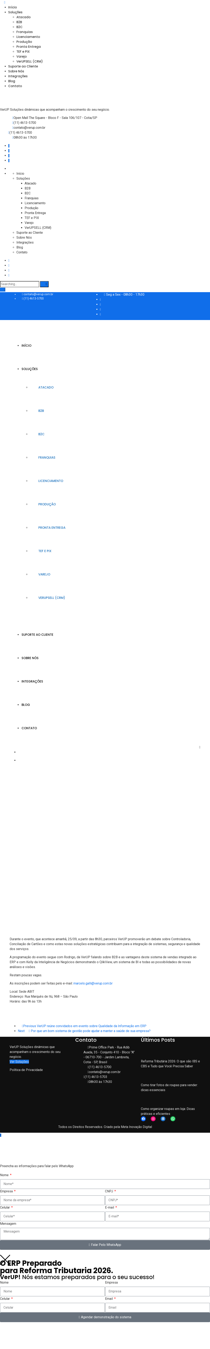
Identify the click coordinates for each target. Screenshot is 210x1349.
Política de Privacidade (26, 1070)
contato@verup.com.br (29, 128)
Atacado (23, 17)
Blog (11, 81)
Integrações (18, 76)
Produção (24, 42)
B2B (19, 22)
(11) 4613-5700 (25, 123)
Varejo (21, 56)
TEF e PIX (23, 51)
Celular (5, 1207)
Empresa (7, 1191)
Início (12, 7)
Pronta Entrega (28, 46)
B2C (19, 27)
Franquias (24, 32)
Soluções (15, 12)
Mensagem (8, 1224)
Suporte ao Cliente (23, 66)
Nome (4, 1175)
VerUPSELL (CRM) (29, 61)
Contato (15, 86)
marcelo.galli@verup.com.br (93, 983)
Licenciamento (28, 37)
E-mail (110, 1207)
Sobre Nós (16, 71)
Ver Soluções (19, 1062)
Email (109, 1299)
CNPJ (109, 1191)
